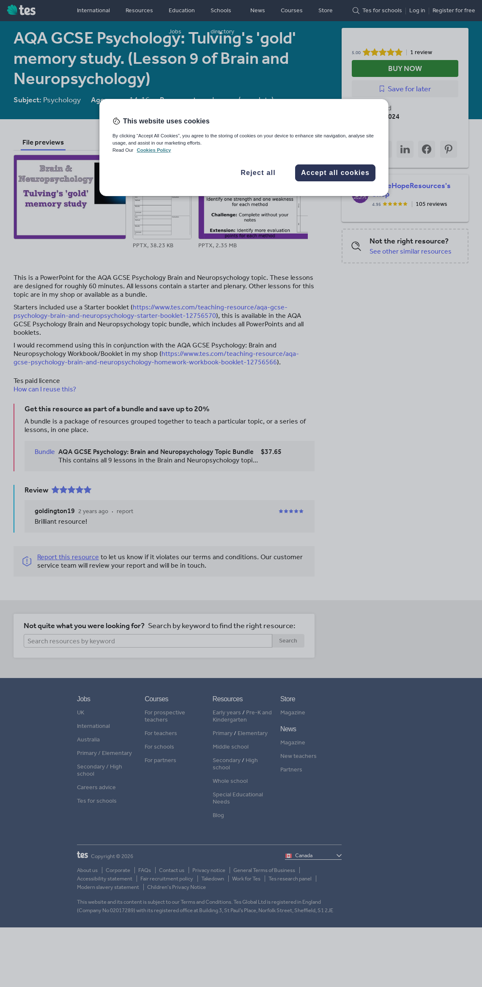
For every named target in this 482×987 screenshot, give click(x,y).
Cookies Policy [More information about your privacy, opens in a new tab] (154, 150)
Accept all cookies (335, 172)
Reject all (258, 172)
